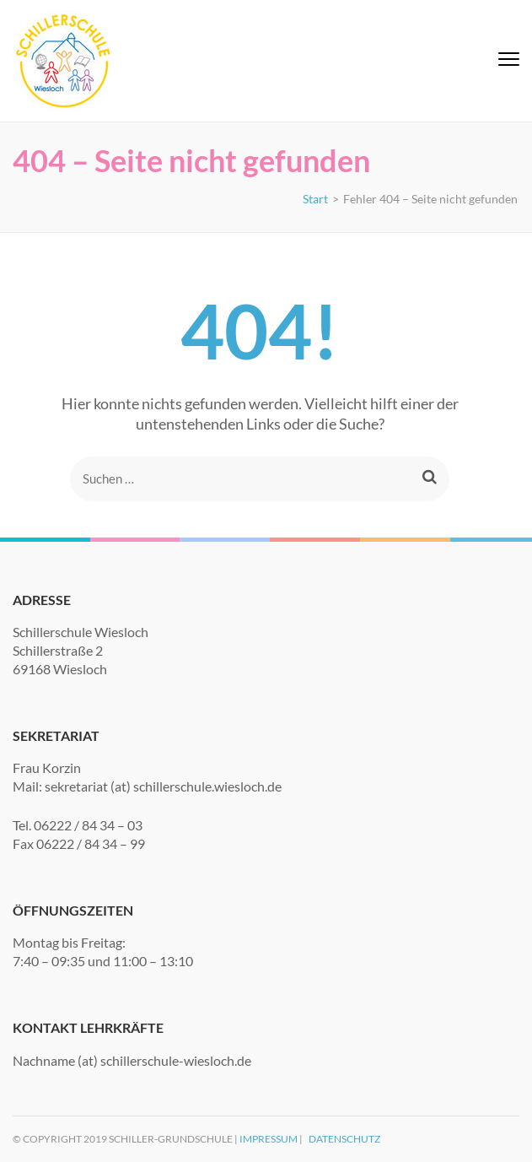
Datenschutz (344, 1138)
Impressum (268, 1138)
